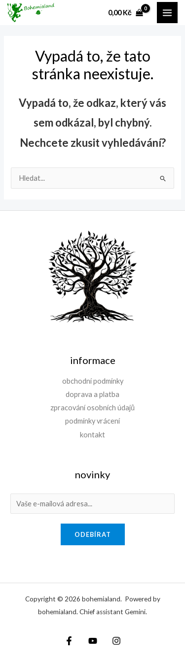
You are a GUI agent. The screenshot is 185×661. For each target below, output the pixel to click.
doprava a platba (92, 394)
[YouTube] (92, 640)
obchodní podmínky (92, 381)
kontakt (92, 434)
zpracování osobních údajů (92, 407)
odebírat (92, 534)
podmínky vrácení (92, 421)
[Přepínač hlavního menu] (167, 12)
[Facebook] (69, 640)
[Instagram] (116, 640)
